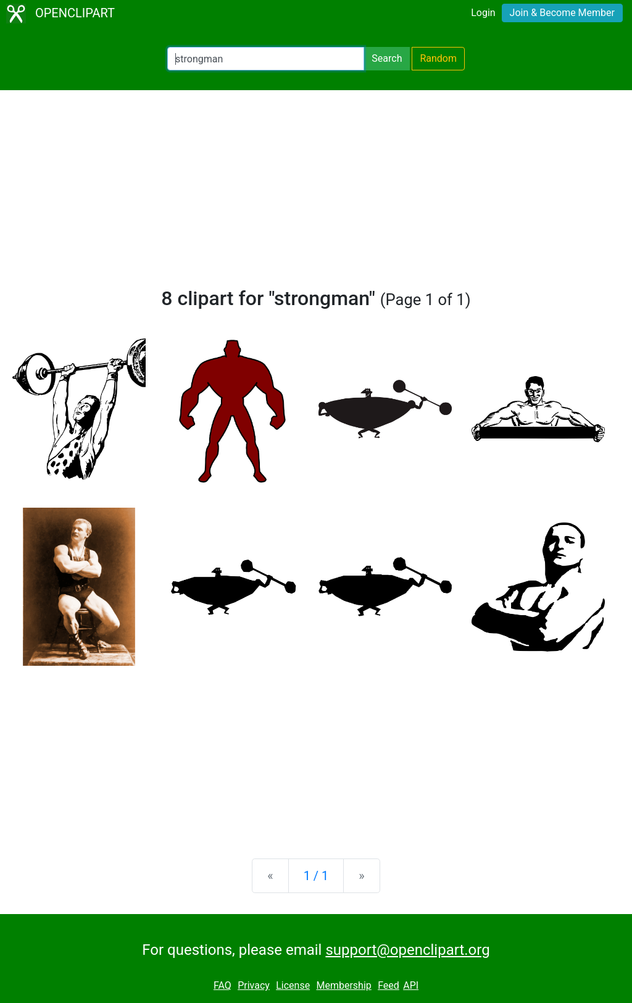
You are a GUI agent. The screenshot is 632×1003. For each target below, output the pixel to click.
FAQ (222, 985)
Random (438, 58)
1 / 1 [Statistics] (316, 875)
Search (387, 58)
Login (483, 13)
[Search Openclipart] (265, 58)
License (293, 985)
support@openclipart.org (407, 950)
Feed (388, 985)
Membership (343, 985)
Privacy (254, 985)
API (410, 985)
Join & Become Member (562, 13)
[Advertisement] (316, 193)
